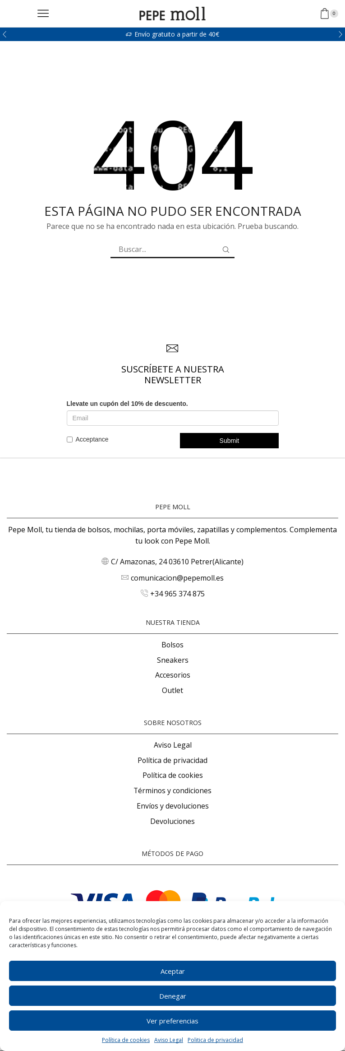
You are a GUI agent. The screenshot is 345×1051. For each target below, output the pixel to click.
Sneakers (173, 660)
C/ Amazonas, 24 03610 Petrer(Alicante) (177, 562)
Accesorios (172, 675)
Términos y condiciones (172, 790)
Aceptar (173, 971)
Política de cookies (126, 1040)
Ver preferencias (172, 1020)
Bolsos (172, 645)
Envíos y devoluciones (173, 806)
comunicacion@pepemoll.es (177, 578)
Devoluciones (172, 821)
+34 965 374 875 (177, 594)
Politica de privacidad (215, 1040)
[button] (4, 34)
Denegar (172, 995)
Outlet (172, 690)
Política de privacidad (172, 760)
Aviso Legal (168, 1040)
